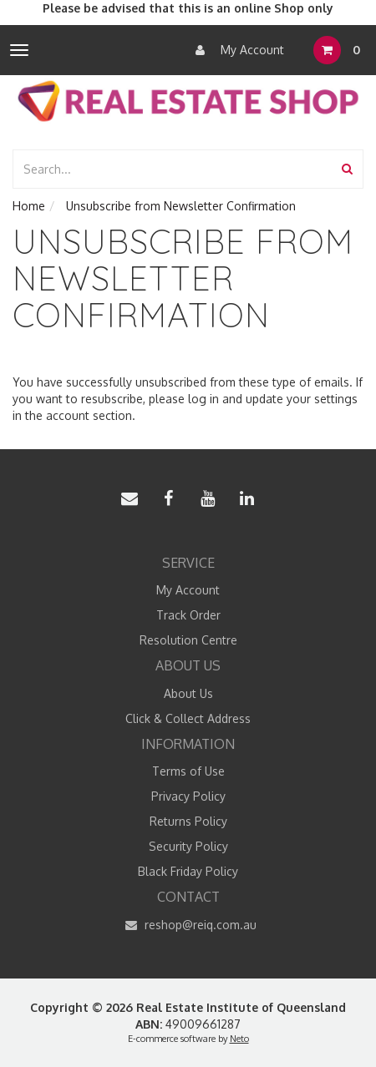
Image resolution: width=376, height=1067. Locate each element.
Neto (239, 1038)
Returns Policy (188, 821)
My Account (235, 50)
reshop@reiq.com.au (188, 925)
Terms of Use (188, 771)
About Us (188, 693)
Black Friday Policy (188, 871)
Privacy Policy (188, 796)
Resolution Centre (188, 640)
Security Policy (188, 846)
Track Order (188, 615)
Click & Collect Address (188, 718)
